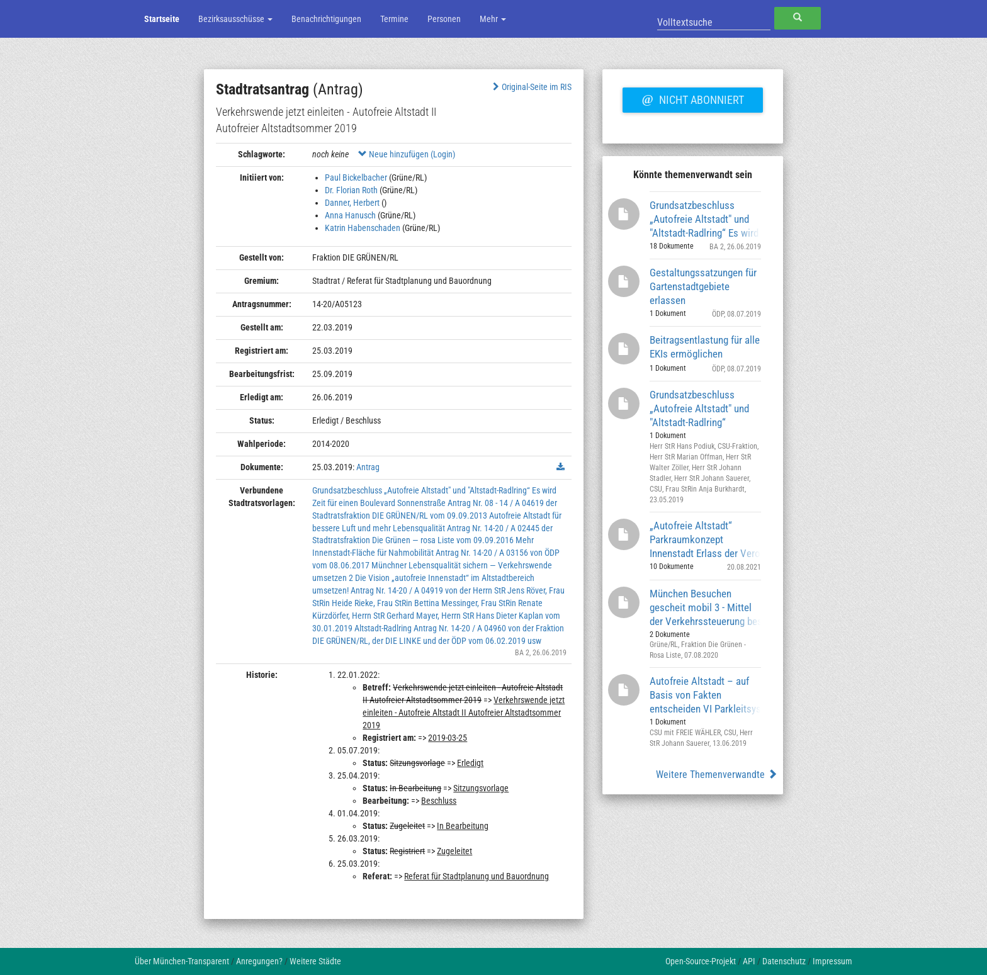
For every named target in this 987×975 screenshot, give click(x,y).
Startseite (161, 19)
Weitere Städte (315, 961)
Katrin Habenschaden (362, 228)
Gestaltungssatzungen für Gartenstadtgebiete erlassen (703, 286)
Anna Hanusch (350, 215)
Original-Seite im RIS (531, 87)
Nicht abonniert (692, 98)
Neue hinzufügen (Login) (406, 154)
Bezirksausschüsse (235, 19)
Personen (444, 19)
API (749, 961)
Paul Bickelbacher (356, 177)
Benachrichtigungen (326, 19)
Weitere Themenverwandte (716, 775)
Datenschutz (784, 961)
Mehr (493, 19)
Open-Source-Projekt (700, 961)
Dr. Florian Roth (351, 190)
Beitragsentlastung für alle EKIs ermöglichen (705, 347)
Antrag (368, 467)
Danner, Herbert (352, 203)
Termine (394, 19)
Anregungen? (259, 961)
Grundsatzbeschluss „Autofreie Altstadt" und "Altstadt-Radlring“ (699, 408)
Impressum (832, 961)
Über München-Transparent (182, 961)
